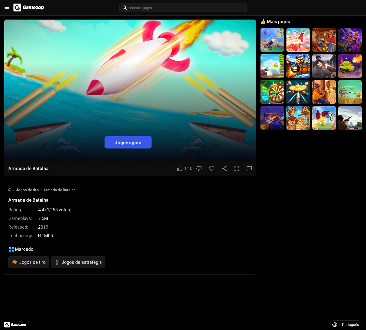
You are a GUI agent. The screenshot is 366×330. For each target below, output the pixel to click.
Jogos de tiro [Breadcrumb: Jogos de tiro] (27, 190)
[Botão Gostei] (185, 168)
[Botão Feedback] (249, 168)
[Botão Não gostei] (199, 168)
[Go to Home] (9, 189)
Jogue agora (128, 142)
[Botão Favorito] (212, 168)
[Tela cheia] (236, 168)
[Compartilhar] (224, 168)
